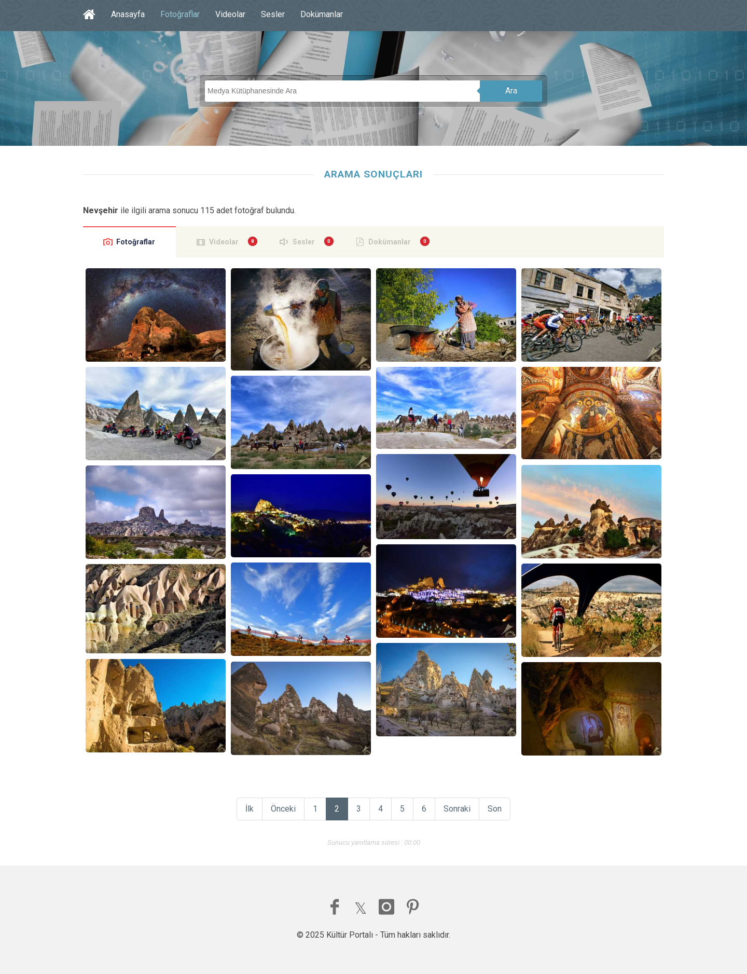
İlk (249, 809)
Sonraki (457, 809)
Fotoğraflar (180, 14)
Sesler (273, 14)
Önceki (283, 809)
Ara (511, 90)
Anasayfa (128, 14)
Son (495, 809)
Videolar (230, 14)
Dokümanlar (321, 14)
